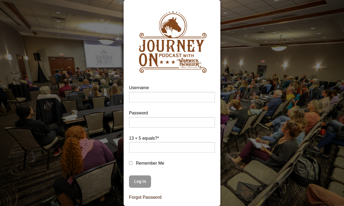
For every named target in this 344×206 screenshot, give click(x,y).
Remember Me (146, 163)
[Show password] (207, 124)
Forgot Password (145, 197)
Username (139, 87)
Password (138, 113)
